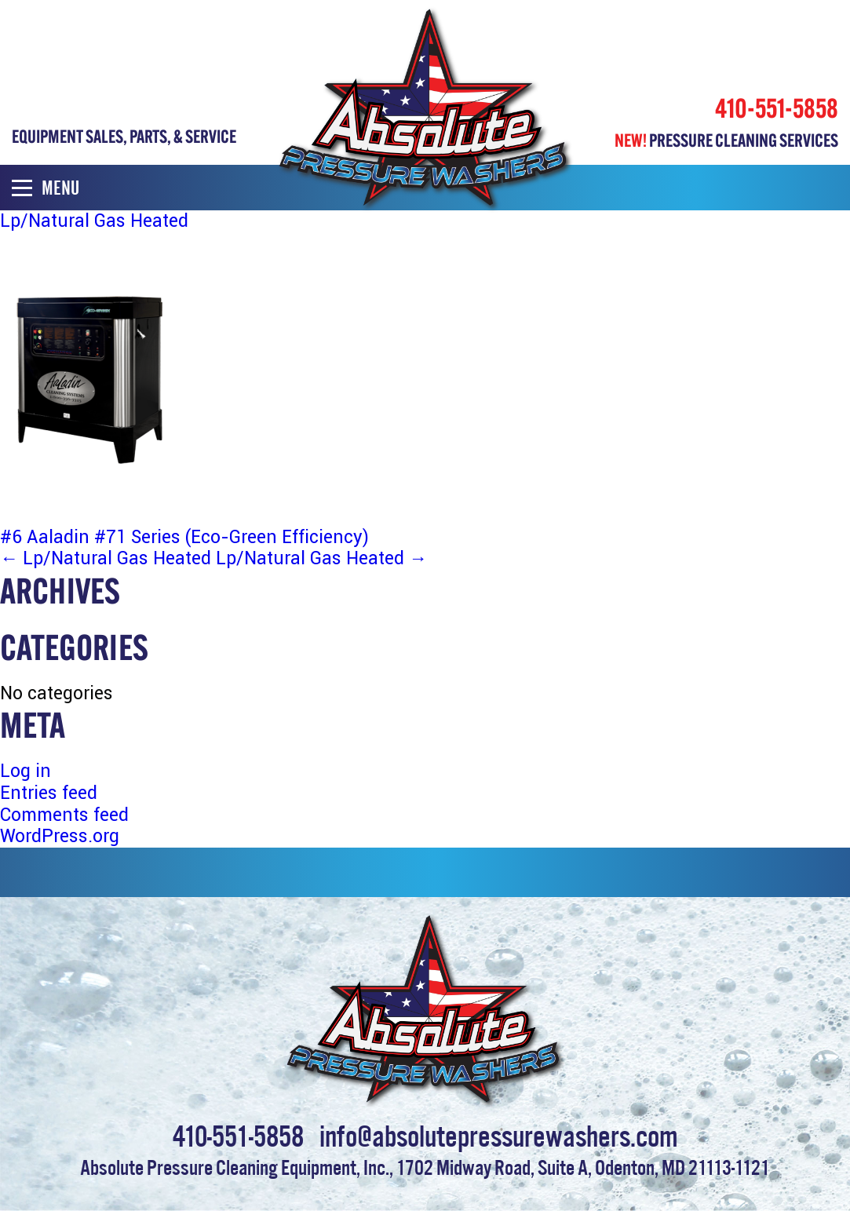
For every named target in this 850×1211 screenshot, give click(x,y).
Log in (25, 771)
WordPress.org (59, 836)
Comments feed (64, 815)
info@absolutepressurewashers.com (498, 1133)
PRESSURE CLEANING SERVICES (726, 140)
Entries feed (48, 793)
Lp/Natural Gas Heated (105, 558)
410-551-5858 (776, 108)
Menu (45, 188)
